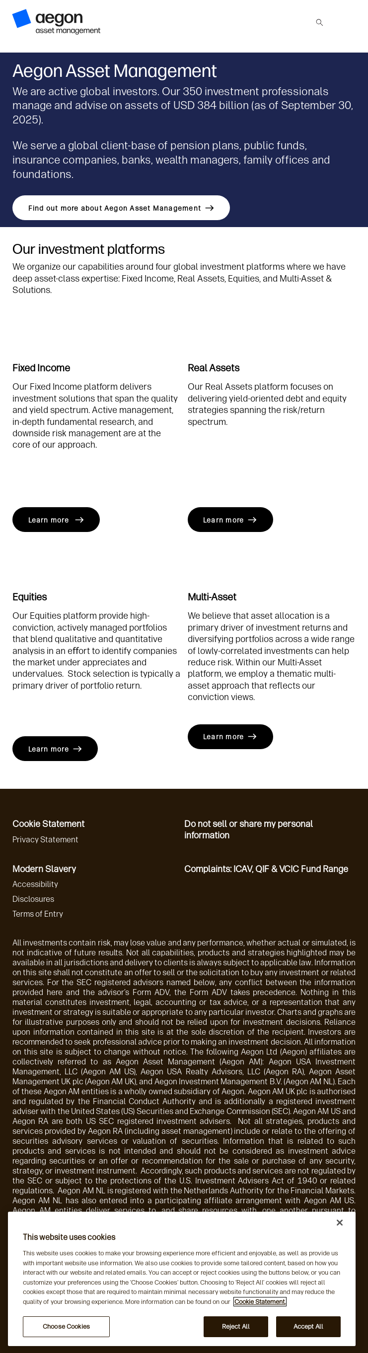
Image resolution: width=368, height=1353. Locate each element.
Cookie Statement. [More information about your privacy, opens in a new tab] (260, 1301)
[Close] (340, 1223)
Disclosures (33, 899)
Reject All (236, 1326)
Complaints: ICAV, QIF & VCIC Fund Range (266, 869)
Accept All (308, 1326)
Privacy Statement (45, 839)
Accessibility (35, 884)
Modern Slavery (44, 869)
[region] (182, 1279)
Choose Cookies (66, 1326)
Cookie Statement (48, 824)
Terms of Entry (37, 914)
